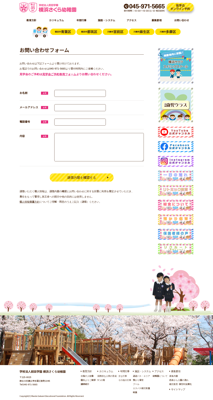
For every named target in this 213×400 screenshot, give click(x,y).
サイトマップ (178, 389)
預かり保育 (138, 379)
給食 (135, 392)
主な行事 (122, 375)
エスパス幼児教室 (141, 388)
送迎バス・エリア (141, 375)
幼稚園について (160, 375)
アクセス (131, 20)
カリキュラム (56, 20)
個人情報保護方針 (29, 202)
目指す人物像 (87, 375)
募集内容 (173, 375)
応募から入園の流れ (179, 379)
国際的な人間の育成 (107, 375)
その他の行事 (124, 379)
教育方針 (31, 20)
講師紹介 (85, 383)
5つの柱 (101, 379)
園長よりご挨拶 (88, 379)
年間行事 (81, 20)
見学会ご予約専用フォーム (59, 74)
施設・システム (106, 20)
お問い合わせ (181, 20)
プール (136, 383)
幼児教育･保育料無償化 (180, 383)
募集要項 (157, 20)
